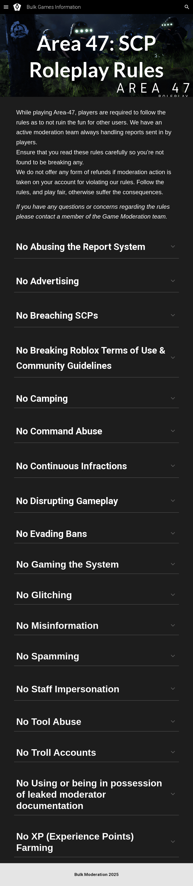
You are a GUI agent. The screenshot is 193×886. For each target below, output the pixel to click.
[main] (96, 56)
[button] (6, 7)
